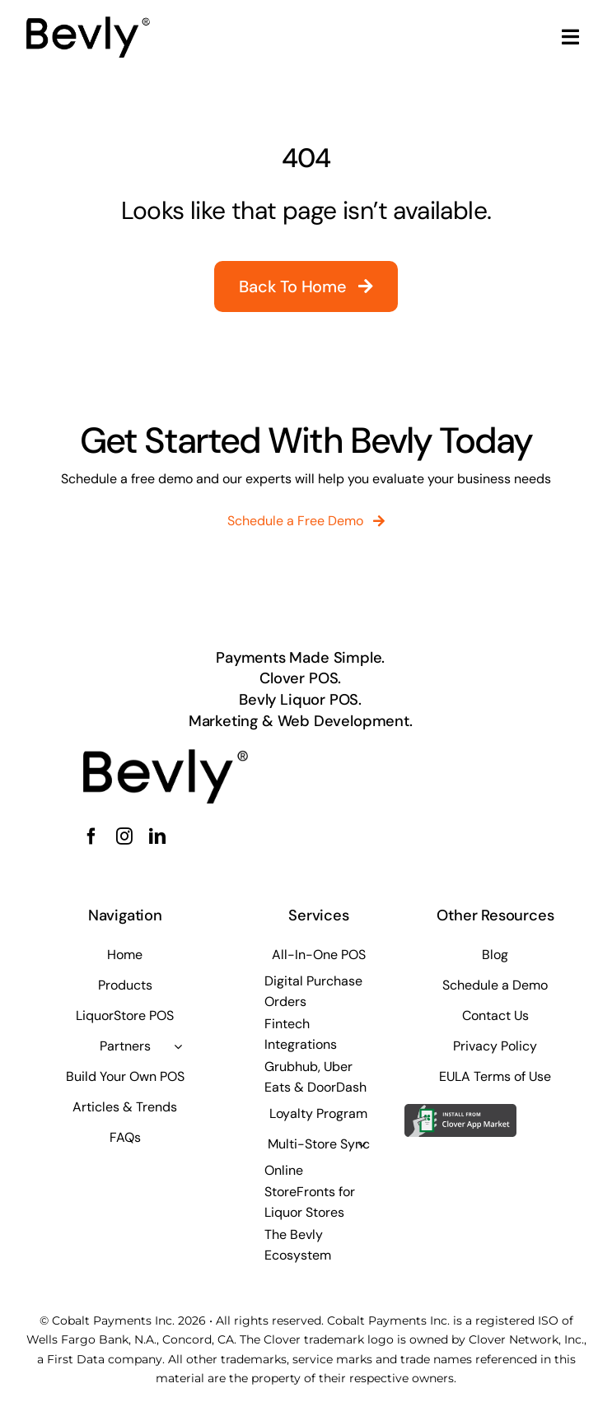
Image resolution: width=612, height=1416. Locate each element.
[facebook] (91, 836)
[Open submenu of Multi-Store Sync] (361, 1144)
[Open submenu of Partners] (177, 1046)
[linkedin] (157, 836)
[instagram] (124, 836)
